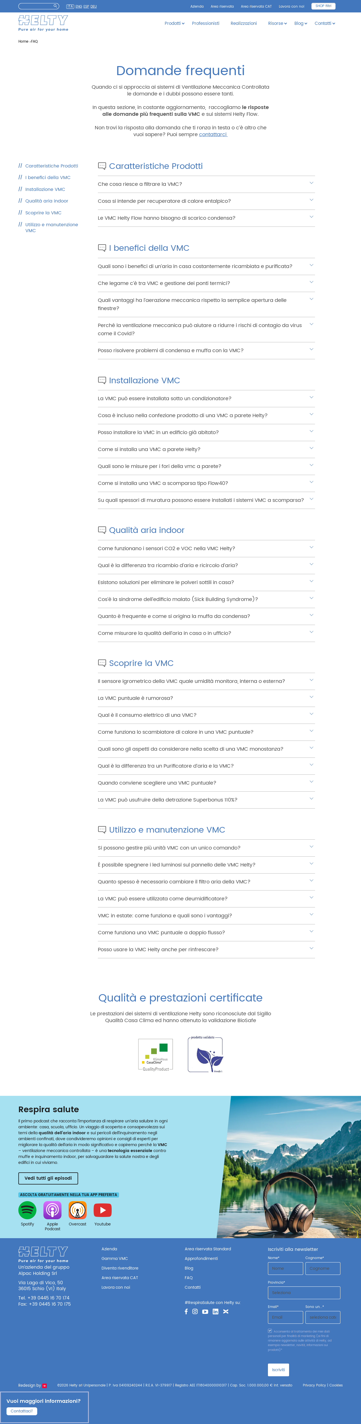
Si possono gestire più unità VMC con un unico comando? (169, 848)
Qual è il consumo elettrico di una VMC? (147, 715)
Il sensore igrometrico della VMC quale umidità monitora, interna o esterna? (191, 681)
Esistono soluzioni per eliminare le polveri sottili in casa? (166, 582)
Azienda (197, 6)
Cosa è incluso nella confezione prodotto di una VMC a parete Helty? (183, 415)
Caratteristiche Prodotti (51, 166)
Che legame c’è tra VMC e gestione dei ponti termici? (164, 283)
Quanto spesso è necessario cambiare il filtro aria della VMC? (174, 882)
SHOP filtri (323, 6)
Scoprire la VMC (43, 213)
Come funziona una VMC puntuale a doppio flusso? (161, 933)
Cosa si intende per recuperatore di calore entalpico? (164, 201)
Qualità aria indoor (46, 201)
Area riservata (222, 6)
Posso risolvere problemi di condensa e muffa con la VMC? (171, 351)
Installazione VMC (45, 189)
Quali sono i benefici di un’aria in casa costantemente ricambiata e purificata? (195, 266)
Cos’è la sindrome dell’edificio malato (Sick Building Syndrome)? (178, 599)
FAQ (189, 1278)
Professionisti (205, 23)
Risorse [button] (275, 23)
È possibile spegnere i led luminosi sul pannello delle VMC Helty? (177, 865)
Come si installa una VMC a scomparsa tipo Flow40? (163, 483)
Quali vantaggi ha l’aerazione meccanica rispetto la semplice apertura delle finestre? (192, 304)
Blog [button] (298, 23)
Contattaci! (22, 1411)
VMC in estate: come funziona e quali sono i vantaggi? (165, 916)
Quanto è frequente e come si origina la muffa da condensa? (174, 616)
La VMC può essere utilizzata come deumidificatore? (163, 899)
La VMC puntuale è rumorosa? (135, 698)
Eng (79, 6)
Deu (94, 6)
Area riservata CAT (256, 6)
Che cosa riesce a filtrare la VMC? (140, 184)
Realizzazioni (244, 23)
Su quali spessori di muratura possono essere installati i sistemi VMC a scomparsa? (201, 500)
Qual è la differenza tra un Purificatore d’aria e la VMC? (166, 766)
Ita (70, 7)
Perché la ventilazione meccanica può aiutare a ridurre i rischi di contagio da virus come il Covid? (200, 329)
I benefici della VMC (48, 177)
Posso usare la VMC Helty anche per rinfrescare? (158, 950)
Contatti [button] (323, 23)
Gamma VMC (115, 1258)
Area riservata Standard (208, 1249)
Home (23, 41)
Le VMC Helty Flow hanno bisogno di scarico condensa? (166, 218)
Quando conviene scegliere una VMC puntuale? (157, 783)
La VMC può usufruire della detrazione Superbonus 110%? (167, 800)
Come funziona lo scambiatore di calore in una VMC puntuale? (176, 732)
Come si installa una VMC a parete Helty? (149, 449)
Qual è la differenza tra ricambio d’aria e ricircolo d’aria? (168, 565)
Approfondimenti (201, 1258)
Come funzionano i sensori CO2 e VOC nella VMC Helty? (166, 549)
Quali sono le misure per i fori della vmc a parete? (159, 466)
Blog (189, 1268)
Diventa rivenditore (120, 1268)
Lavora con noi (291, 6)
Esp (86, 6)
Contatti (193, 1287)
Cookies (336, 1385)
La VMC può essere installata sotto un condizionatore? (165, 399)
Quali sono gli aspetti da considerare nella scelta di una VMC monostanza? (190, 749)
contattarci (213, 134)
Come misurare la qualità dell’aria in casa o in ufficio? (164, 633)
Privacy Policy (314, 1385)
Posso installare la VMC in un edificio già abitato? (158, 432)
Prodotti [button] (173, 23)
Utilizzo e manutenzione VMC (51, 228)
